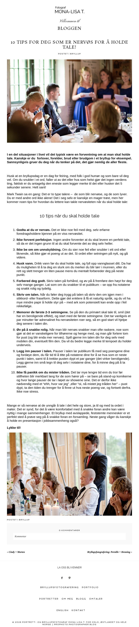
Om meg (67, 599)
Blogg (81, 599)
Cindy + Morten (17, 552)
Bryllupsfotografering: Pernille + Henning (108, 552)
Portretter (49, 599)
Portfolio (90, 587)
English (63, 610)
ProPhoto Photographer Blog (75, 624)
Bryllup (75, 54)
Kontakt (78, 610)
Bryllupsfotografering (59, 587)
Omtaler (96, 599)
